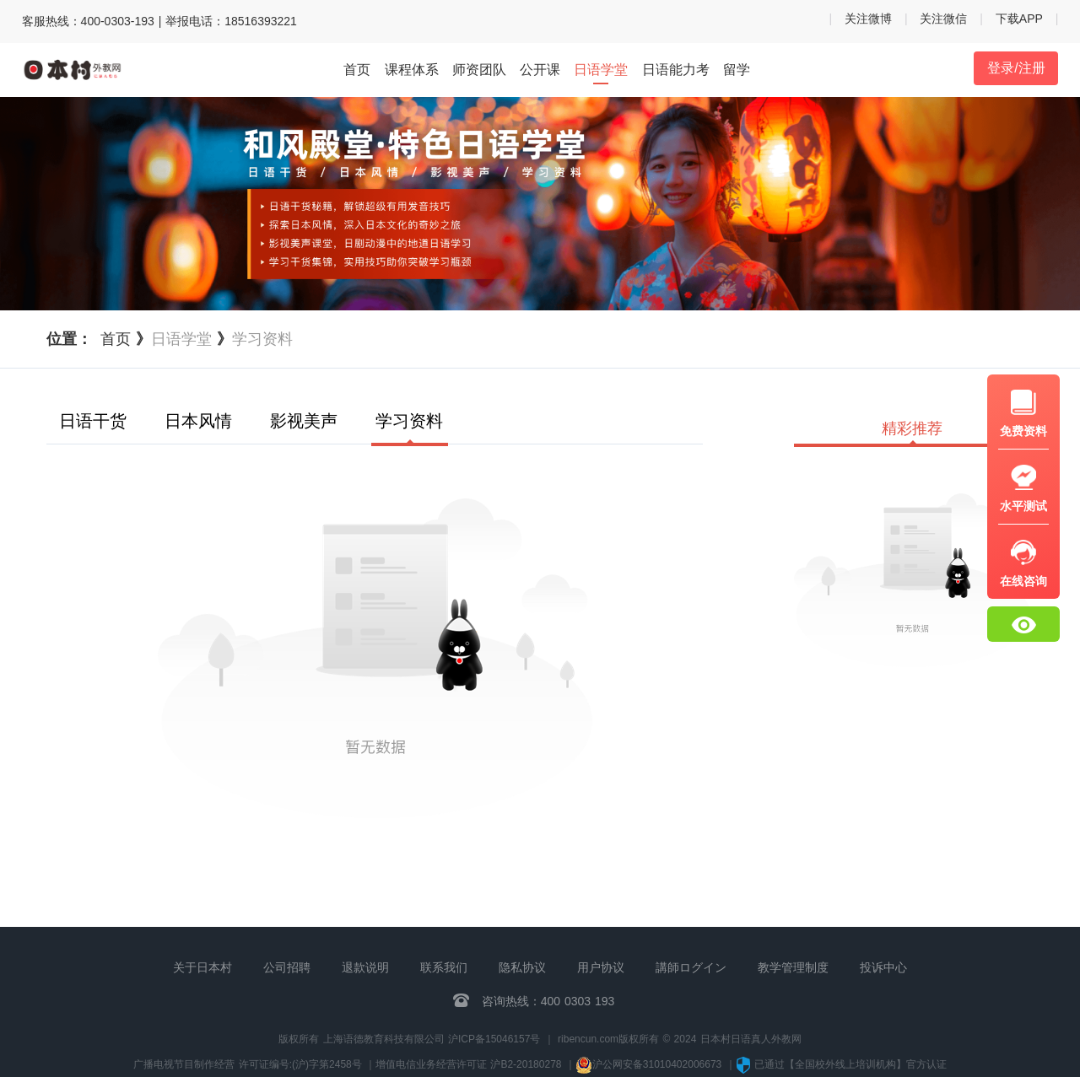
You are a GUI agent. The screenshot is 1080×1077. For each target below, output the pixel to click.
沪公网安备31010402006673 (650, 1064)
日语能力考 (676, 69)
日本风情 (198, 421)
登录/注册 (1016, 68)
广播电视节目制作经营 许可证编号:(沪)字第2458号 (247, 1064)
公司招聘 (286, 967)
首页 (356, 69)
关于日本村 (202, 967)
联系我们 (443, 967)
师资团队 (479, 69)
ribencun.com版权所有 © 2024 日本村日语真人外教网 (680, 1039)
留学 (736, 69)
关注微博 (868, 18)
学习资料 (409, 422)
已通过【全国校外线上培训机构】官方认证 (841, 1064)
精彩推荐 (912, 429)
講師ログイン (691, 967)
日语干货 (93, 421)
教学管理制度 (793, 967)
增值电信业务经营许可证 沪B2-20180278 (468, 1064)
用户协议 (600, 967)
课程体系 (412, 69)
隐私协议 (522, 967)
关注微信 (943, 18)
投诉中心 (883, 967)
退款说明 (365, 967)
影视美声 (304, 421)
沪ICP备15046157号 (494, 1039)
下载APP (1019, 18)
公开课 (540, 69)
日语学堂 (601, 70)
